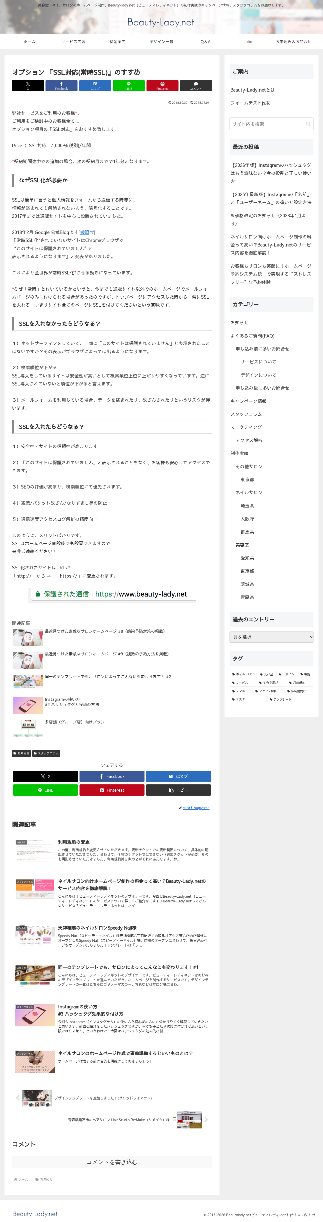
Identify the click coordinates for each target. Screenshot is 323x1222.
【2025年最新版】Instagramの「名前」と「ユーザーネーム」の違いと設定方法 (271, 198)
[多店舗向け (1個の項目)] (299, 691)
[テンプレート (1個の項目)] (290, 699)
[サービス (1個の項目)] (243, 683)
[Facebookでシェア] (62, 85)
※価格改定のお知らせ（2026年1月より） (268, 219)
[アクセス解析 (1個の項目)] (268, 691)
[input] (272, 124)
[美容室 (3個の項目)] (267, 674)
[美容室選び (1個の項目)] (271, 683)
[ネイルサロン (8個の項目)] (243, 674)
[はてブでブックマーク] (95, 85)
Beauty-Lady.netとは (252, 90)
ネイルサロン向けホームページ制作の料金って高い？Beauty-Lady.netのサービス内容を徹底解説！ (271, 245)
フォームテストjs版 (250, 103)
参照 (87, 232)
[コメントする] (196, 85)
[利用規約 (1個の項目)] (300, 683)
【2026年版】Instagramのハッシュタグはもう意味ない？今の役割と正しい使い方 (271, 173)
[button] (178, 790)
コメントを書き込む (112, 1162)
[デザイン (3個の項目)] (286, 674)
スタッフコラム (46, 753)
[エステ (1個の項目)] (248, 699)
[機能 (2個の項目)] (305, 674)
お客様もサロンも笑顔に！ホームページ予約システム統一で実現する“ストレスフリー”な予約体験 (271, 274)
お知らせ (22, 753)
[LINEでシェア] (129, 85)
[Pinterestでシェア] (162, 85)
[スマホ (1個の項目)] (241, 691)
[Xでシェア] (28, 85)
